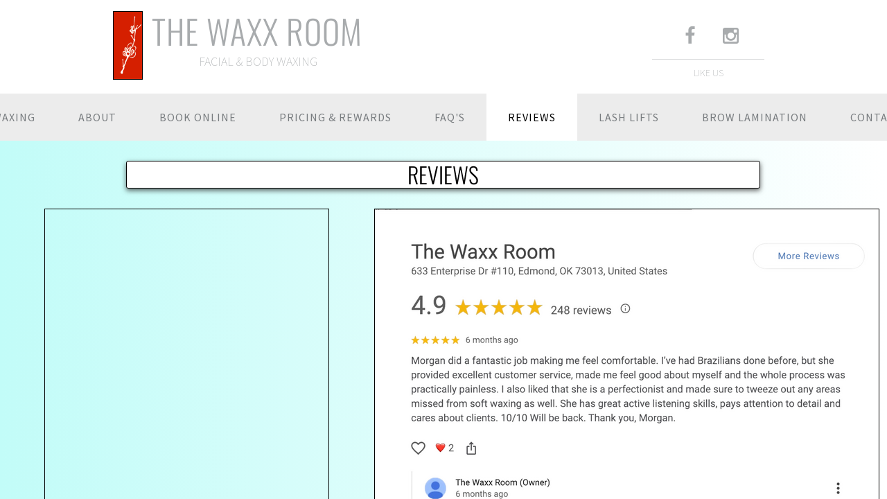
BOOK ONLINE (197, 117)
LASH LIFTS (629, 117)
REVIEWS (532, 117)
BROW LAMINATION (754, 117)
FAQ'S (449, 117)
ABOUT (97, 117)
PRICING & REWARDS (335, 117)
